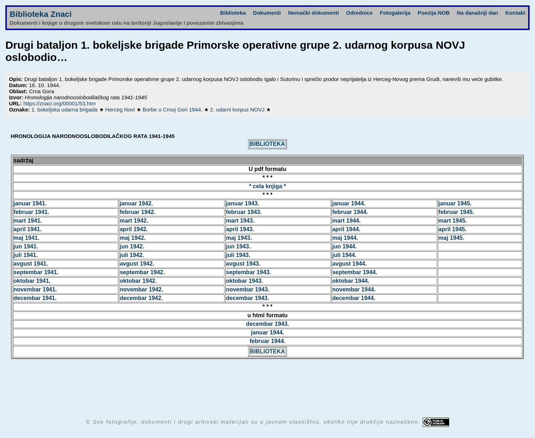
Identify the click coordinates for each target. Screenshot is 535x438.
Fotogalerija (395, 13)
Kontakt (515, 13)
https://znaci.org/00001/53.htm (59, 103)
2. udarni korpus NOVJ (238, 109)
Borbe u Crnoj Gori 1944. (173, 109)
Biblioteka (233, 13)
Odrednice (359, 13)
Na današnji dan (477, 13)
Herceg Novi (120, 109)
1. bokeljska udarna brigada (65, 109)
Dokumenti (267, 13)
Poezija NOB (434, 13)
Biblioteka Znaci (41, 14)
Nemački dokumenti (313, 13)
